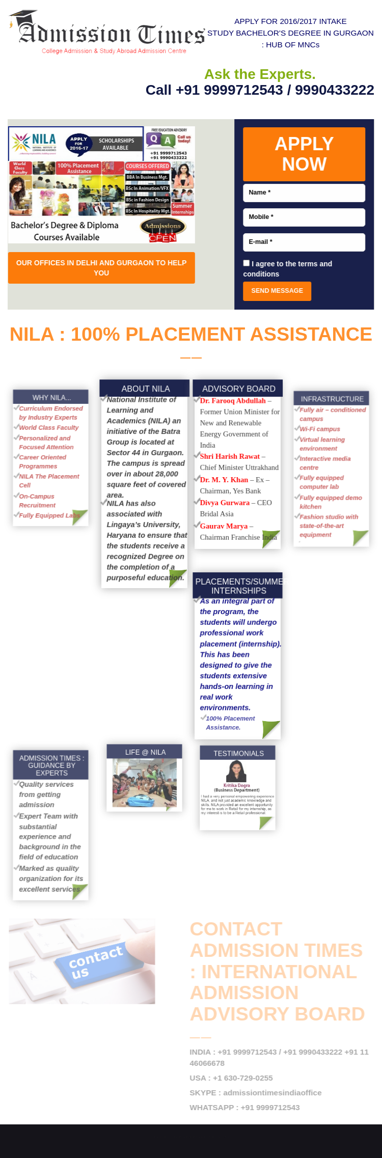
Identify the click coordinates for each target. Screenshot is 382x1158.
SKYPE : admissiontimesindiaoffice (259, 1092)
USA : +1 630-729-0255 (234, 1077)
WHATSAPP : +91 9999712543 (248, 1107)
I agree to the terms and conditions (286, 269)
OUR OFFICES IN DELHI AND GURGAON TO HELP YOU (102, 268)
